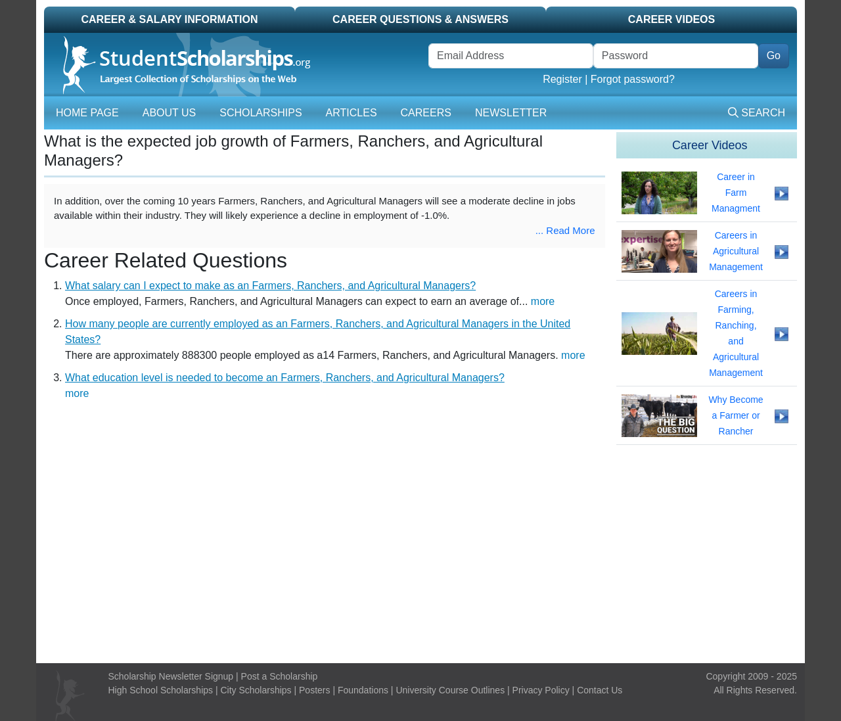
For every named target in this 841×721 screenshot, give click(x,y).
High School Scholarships (161, 690)
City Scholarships (255, 690)
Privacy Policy (541, 690)
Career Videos (671, 19)
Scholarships (260, 112)
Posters (314, 690)
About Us (169, 112)
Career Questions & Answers (420, 19)
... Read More (565, 230)
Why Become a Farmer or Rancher (735, 415)
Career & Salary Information (169, 19)
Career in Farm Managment (736, 193)
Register (562, 79)
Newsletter (511, 112)
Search (756, 112)
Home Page (87, 112)
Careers (426, 112)
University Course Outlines (450, 690)
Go (774, 55)
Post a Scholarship (279, 676)
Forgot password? (633, 79)
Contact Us (599, 690)
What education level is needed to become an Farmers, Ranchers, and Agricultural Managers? (285, 377)
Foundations (363, 690)
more (543, 301)
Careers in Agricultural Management (736, 251)
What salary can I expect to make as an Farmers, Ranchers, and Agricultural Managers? (270, 285)
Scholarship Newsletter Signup (171, 676)
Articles (351, 112)
